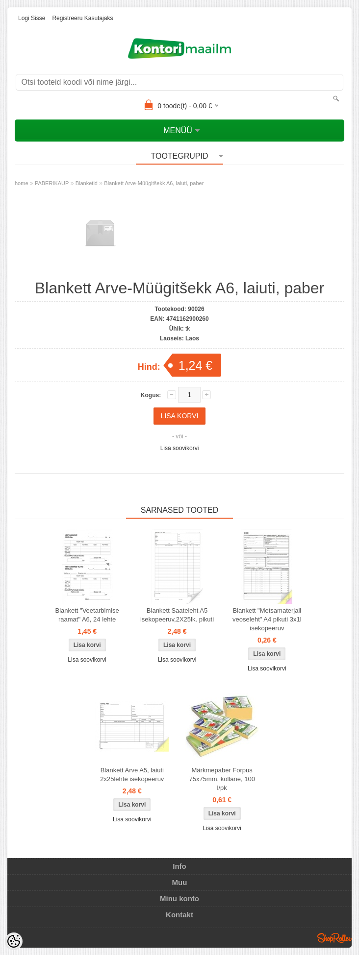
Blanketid (87, 183)
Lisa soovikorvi (179, 448)
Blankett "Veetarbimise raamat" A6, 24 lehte (87, 615)
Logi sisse (31, 18)
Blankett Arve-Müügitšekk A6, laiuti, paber (154, 183)
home (21, 183)
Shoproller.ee (334, 938)
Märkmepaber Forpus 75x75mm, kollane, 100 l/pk (222, 778)
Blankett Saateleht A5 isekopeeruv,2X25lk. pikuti (177, 615)
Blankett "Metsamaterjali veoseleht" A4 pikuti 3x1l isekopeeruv (266, 619)
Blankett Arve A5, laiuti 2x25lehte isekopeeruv (132, 774)
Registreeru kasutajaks (82, 18)
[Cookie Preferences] (14, 941)
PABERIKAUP (52, 183)
